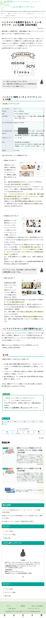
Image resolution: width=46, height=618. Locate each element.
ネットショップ (19, 421)
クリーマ (10, 421)
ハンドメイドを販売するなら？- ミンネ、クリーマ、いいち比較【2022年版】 (21, 511)
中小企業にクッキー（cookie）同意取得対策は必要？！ (18, 521)
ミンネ (4, 424)
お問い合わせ (12, 608)
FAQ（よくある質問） (37, 606)
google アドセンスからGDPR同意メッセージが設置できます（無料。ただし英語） (23, 517)
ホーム (8, 606)
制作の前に (8, 538)
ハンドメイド (28, 421)
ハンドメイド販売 (38, 421)
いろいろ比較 (6, 418)
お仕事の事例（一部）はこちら (20, 407)
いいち (4, 421)
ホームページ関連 (10, 534)
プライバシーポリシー (34, 608)
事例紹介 (23, 606)
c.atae (23, 560)
